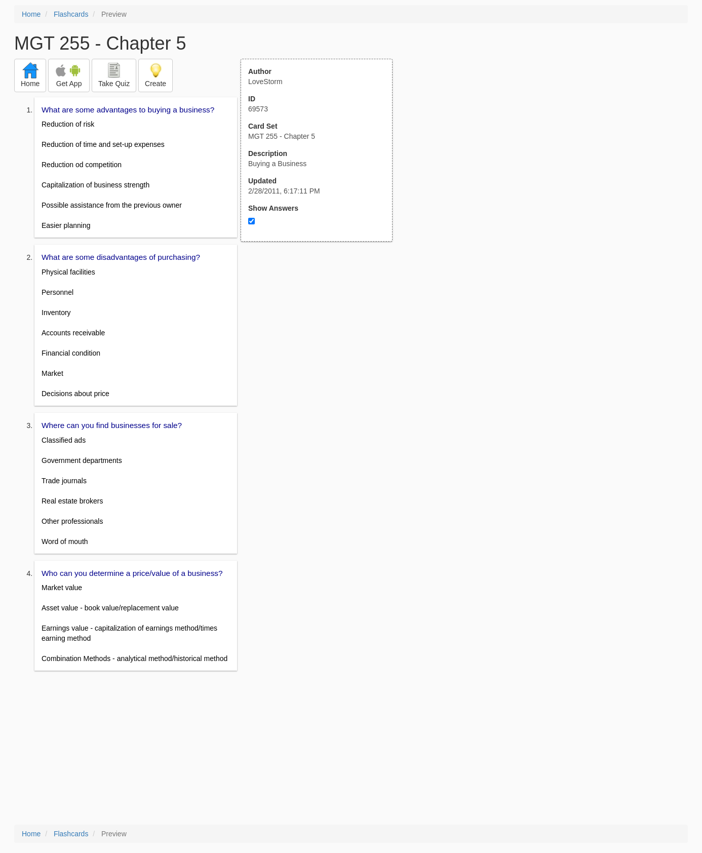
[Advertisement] (322, 341)
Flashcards (71, 14)
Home (31, 14)
